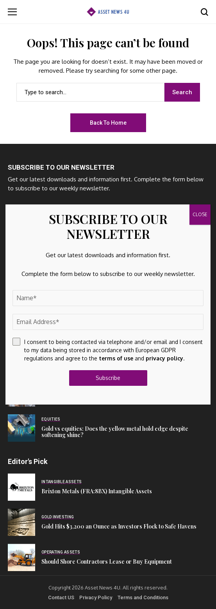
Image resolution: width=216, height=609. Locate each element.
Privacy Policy (95, 597)
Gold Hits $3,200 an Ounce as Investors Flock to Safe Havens (118, 526)
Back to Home (108, 123)
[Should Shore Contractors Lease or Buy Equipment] (21, 557)
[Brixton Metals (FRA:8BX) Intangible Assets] (21, 487)
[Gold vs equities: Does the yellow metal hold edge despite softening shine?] (21, 428)
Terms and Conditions (143, 597)
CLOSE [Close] (200, 214)
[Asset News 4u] (107, 11)
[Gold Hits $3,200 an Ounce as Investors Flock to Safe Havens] (21, 522)
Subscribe (108, 377)
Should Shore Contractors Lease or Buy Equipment (106, 561)
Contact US (61, 597)
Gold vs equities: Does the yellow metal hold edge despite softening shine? (114, 432)
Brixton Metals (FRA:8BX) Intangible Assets (96, 491)
